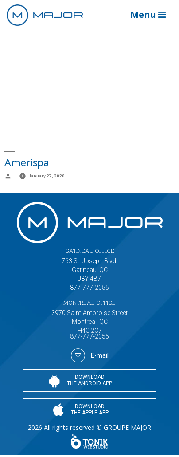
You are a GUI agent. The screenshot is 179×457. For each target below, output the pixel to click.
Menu (148, 14)
